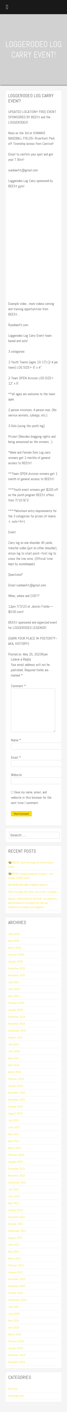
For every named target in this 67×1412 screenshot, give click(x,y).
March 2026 (14, 948)
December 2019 (16, 1355)
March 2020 (14, 1334)
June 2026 (14, 934)
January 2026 (15, 961)
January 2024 (15, 1086)
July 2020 (13, 1307)
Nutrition (13, 1389)
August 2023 (15, 1113)
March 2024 (14, 1072)
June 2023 (14, 1127)
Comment (18, 686)
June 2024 (14, 1051)
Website (16, 774)
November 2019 (16, 1362)
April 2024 (13, 1065)
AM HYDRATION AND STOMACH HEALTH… (29, 885)
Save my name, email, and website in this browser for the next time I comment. (31, 797)
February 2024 (16, 1079)
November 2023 (16, 1099)
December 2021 (16, 1217)
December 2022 (16, 1168)
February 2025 (16, 1003)
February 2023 (16, 1155)
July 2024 (13, 1044)
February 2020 (16, 1341)
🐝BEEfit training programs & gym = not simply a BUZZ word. (30, 876)
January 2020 (15, 1348)
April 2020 (13, 1327)
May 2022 (13, 1203)
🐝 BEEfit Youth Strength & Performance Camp (30, 865)
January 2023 (15, 1162)
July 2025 (13, 982)
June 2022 (14, 1196)
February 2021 (16, 1265)
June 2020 (14, 1314)
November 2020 (16, 1286)
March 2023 (14, 1148)
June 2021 (14, 1244)
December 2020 (16, 1279)
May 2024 (13, 1058)
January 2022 (15, 1210)
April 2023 (13, 1141)
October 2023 (15, 1106)
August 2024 (15, 1037)
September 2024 (17, 1030)
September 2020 (17, 1300)
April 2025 (13, 996)
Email (16, 757)
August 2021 (15, 1238)
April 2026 (13, 941)
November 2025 (16, 975)
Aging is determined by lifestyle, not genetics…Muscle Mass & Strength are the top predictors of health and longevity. (33, 903)
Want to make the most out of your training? (32, 892)
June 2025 (14, 989)
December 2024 (16, 1017)
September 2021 (17, 1231)
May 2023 (13, 1134)
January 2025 (15, 1010)
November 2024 (16, 1023)
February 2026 (16, 954)
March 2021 (14, 1258)
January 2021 (15, 1272)
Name (16, 740)
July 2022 (13, 1189)
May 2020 (13, 1320)
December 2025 (16, 968)
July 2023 (13, 1120)
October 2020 (15, 1293)
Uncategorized (16, 1395)
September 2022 (17, 1182)
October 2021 (15, 1224)
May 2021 (13, 1251)
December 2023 (16, 1093)
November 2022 (16, 1175)
